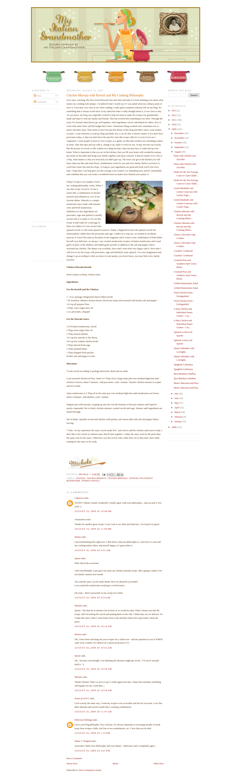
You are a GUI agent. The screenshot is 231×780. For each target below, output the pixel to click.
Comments (40, 101)
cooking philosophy (141, 478)
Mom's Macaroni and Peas (186, 383)
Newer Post (72, 763)
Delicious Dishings (83, 719)
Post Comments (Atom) (90, 770)
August (178, 151)
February (178, 416)
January (178, 421)
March (177, 412)
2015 (174, 110)
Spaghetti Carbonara (183, 364)
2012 (174, 115)
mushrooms (73, 481)
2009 (174, 129)
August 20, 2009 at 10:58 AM (93, 690)
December (179, 133)
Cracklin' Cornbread (183, 250)
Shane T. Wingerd (83, 741)
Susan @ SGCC (82, 698)
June (176, 398)
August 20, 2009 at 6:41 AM (92, 550)
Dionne (78, 634)
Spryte (78, 558)
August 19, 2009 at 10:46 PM (93, 511)
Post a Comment (74, 758)
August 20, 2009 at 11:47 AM (93, 711)
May (176, 403)
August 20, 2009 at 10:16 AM (93, 626)
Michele (78, 605)
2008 (174, 427)
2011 (174, 119)
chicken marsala (118, 478)
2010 (174, 124)
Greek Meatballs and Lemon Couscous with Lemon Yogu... (185, 191)
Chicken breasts (96, 478)
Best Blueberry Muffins (185, 373)
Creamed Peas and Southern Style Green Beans (185, 263)
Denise (78, 537)
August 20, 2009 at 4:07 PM (92, 750)
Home (115, 763)
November (179, 138)
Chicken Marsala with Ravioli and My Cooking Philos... (184, 215)
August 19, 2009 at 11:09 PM (93, 528)
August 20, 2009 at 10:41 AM (93, 647)
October (178, 142)
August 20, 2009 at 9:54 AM (92, 597)
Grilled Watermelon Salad (186, 283)
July (176, 393)
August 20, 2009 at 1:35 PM (92, 733)
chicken (80, 478)
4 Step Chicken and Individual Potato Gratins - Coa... (183, 312)
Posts (37, 95)
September (179, 147)
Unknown (79, 498)
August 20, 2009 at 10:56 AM (93, 669)
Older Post (158, 763)
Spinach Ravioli (91, 481)
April (177, 407)
